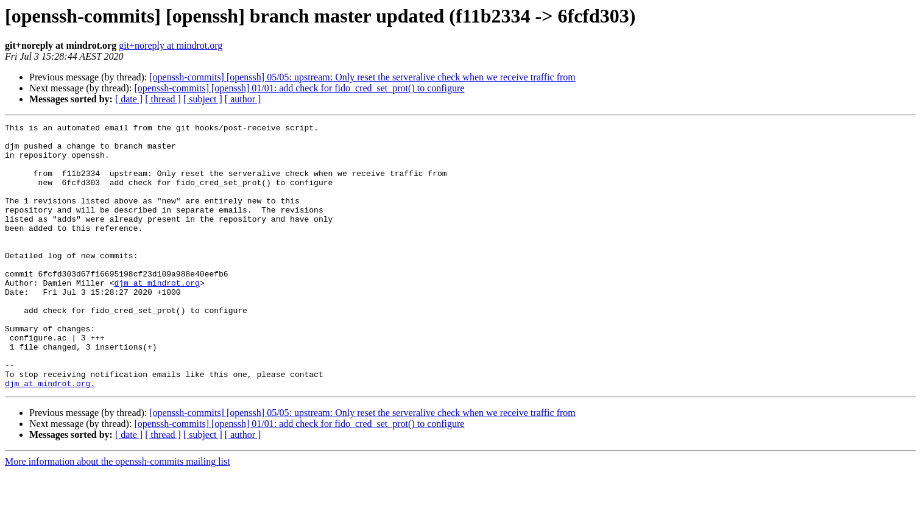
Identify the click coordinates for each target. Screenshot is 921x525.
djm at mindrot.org (156, 315)
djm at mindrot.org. (50, 436)
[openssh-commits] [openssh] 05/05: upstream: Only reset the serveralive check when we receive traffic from (362, 77)
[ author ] (243, 99)
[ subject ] (202, 99)
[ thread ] (163, 99)
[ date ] (129, 99)
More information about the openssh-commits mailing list (117, 514)
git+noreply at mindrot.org (170, 45)
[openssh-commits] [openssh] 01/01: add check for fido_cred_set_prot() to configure (299, 88)
